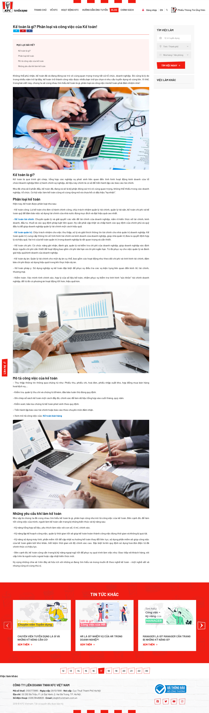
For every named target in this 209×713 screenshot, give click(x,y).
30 (146, 670)
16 (93, 670)
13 (71, 670)
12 (63, 670)
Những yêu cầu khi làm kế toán (31, 66)
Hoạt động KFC (70, 9)
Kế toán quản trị (23, 232)
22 (139, 670)
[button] (7, 625)
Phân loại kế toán (26, 56)
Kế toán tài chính (24, 219)
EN (161, 9)
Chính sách (127, 9)
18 (109, 670)
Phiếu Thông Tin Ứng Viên (188, 9)
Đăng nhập (151, 10)
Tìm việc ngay (171, 65)
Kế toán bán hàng (52, 415)
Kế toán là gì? (24, 50)
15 (86, 670)
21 (131, 670)
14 (78, 670)
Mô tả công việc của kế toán (31, 61)
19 (116, 670)
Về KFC (54, 9)
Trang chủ (40, 9)
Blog (114, 9)
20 (124, 670)
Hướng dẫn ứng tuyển (95, 9)
